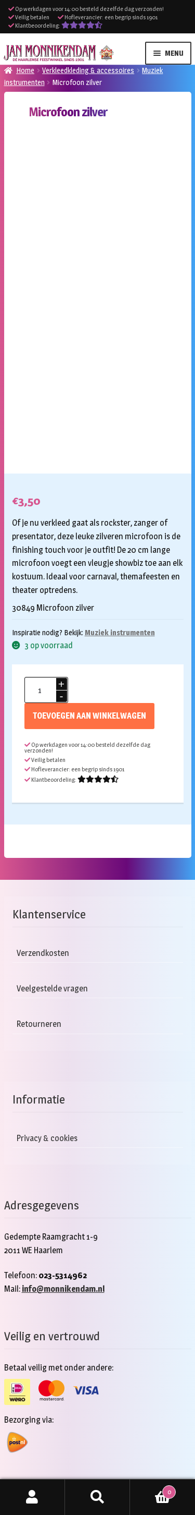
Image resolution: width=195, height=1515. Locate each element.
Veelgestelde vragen (52, 988)
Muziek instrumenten (120, 632)
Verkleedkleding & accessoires (88, 70)
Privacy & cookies (47, 1138)
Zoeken (97, 1497)
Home (25, 70)
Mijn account (32, 1497)
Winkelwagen (153, 1490)
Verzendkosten (43, 953)
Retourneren (39, 1024)
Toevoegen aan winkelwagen (89, 716)
